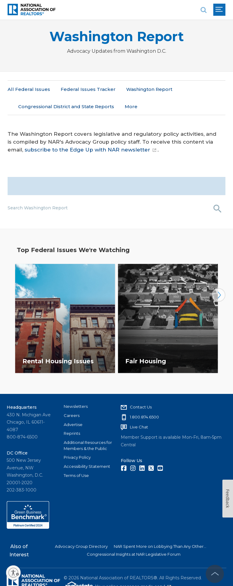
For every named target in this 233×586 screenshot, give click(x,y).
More (132, 89)
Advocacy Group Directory (81, 529)
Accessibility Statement (87, 449)
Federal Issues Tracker (88, 89)
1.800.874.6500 (144, 400)
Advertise (73, 407)
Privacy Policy (77, 440)
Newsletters (76, 389)
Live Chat (139, 410)
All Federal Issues (29, 89)
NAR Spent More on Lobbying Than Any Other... (160, 529)
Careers (71, 398)
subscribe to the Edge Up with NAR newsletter (90, 133)
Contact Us (141, 390)
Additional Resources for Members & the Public (88, 428)
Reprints (72, 416)
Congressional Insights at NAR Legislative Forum (134, 537)
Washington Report (116, 36)
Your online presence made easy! (133, 570)
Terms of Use (76, 458)
